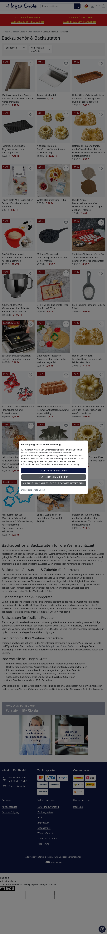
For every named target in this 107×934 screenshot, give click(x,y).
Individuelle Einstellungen (33, 489)
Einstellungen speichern (53, 477)
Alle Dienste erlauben (53, 470)
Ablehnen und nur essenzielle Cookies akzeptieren (53, 483)
